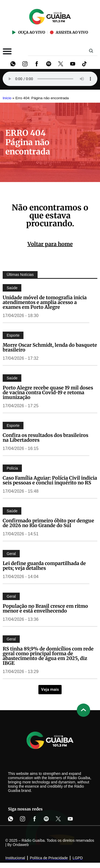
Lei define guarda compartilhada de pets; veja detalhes (44, 565)
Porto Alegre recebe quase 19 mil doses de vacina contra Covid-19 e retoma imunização (48, 392)
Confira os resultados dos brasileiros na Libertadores (45, 437)
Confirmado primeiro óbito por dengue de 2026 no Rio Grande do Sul (48, 523)
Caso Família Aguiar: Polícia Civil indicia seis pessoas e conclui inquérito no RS (50, 480)
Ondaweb (21, 845)
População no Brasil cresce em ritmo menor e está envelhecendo (45, 608)
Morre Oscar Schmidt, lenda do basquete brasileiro (50, 347)
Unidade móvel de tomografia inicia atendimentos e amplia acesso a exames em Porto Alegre (45, 302)
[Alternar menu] (7, 51)
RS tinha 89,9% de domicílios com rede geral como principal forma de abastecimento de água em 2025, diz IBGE (48, 656)
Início (7, 98)
